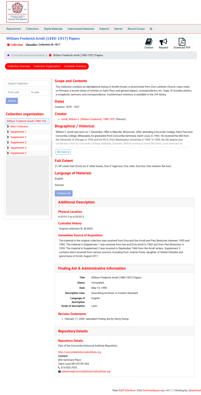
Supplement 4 (18, 147)
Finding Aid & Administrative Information (92, 268)
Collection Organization (47, 66)
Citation (148, 43)
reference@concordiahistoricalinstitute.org (85, 371)
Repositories (13, 28)
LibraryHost (194, 390)
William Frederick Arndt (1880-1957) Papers (32, 121)
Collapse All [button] (63, 193)
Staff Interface (126, 390)
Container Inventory (75, 66)
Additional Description (76, 202)
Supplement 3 (18, 142)
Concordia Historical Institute (28, 55)
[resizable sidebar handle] (51, 149)
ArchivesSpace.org (153, 390)
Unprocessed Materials (81, 28)
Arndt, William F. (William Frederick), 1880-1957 (88, 119)
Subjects (104, 28)
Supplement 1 (18, 131)
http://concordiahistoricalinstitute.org (79, 352)
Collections (32, 28)
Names (118, 28)
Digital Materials (53, 28)
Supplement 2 (18, 137)
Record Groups (136, 28)
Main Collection (19, 126)
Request (163, 43)
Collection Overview (19, 66)
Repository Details (73, 330)
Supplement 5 (18, 153)
